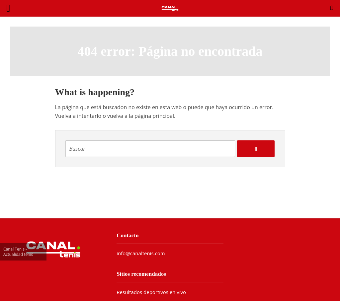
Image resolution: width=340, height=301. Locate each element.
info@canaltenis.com (141, 253)
